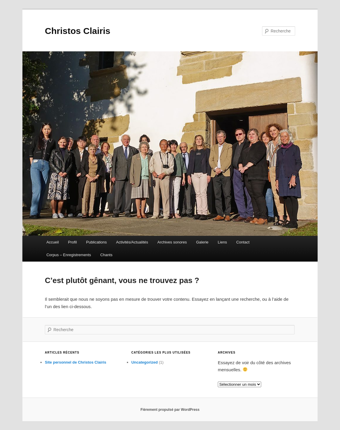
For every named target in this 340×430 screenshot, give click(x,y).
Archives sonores (172, 242)
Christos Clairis (77, 31)
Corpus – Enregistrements (68, 255)
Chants (106, 255)
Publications (96, 242)
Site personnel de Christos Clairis (75, 362)
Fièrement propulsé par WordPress (170, 410)
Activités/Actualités (132, 242)
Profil (72, 242)
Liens (222, 242)
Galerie (202, 242)
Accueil (52, 242)
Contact (242, 242)
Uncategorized (144, 362)
